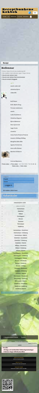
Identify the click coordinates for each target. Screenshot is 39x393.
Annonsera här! (20, 203)
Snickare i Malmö (21, 273)
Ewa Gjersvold (15, 124)
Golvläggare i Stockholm (20, 253)
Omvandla (19, 16)
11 (35, 164)
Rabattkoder (10, 195)
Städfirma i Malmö (20, 288)
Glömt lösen (13, 190)
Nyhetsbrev (26, 16)
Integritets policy (7, 341)
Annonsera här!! (27, 344)
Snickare (20, 221)
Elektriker (21, 211)
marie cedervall (15, 86)
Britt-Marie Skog (15, 104)
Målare (21, 214)
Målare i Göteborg (20, 248)
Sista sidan (23, 166)
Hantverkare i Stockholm (20, 230)
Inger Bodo (14, 128)
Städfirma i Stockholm (20, 283)
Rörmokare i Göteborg (20, 278)
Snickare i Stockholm (21, 268)
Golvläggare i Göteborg (21, 255)
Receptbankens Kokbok (17, 11)
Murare (21, 219)
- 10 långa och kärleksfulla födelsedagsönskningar (18, 350)
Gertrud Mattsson (16, 161)
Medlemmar (13, 16)
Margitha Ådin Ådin (16, 141)
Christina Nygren (15, 118)
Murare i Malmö (20, 266)
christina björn (15, 89)
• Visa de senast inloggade (9, 79)
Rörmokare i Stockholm (21, 276)
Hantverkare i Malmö (21, 235)
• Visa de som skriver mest (9, 75)
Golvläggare (20, 216)
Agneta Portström (16, 145)
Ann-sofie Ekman (15, 148)
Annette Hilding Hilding (18, 138)
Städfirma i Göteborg (21, 286)
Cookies (23, 337)
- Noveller (5, 347)
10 (33, 164)
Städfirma (21, 226)
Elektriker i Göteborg (21, 240)
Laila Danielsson (15, 114)
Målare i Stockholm (20, 245)
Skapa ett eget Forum (21, 341)
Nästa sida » (16, 166)
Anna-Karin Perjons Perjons (19, 135)
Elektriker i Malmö (20, 243)
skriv (8, 16)
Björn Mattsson (15, 121)
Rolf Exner (13, 101)
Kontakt (4, 16)
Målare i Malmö (20, 250)
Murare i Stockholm (21, 260)
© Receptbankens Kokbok (11, 337)
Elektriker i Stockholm (20, 238)
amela (12, 111)
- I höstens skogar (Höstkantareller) (13, 352)
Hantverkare (20, 209)
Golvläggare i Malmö (21, 258)
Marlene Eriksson (16, 151)
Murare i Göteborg (20, 263)
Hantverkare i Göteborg (21, 233)
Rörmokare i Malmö (21, 281)
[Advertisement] (19, 39)
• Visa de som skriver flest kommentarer (13, 77)
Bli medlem (6, 190)
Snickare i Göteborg (21, 271)
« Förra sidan (14, 164)
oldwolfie (13, 92)
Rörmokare (20, 224)
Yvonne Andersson (16, 108)
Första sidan (5, 164)
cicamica (13, 131)
